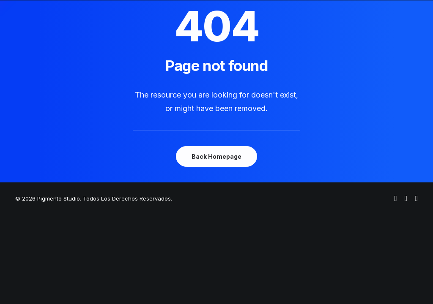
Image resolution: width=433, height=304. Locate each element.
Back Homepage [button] (216, 156)
